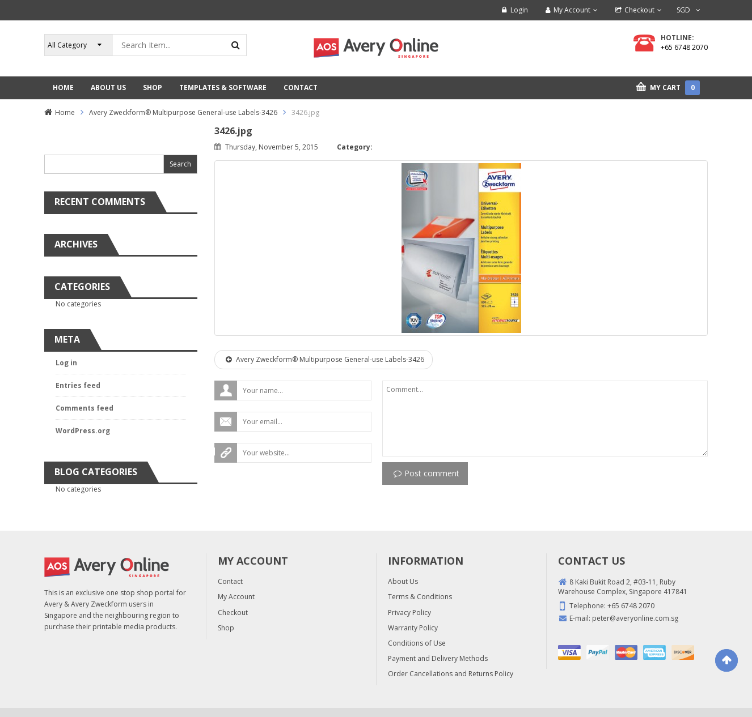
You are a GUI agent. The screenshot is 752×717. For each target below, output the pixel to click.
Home (65, 112)
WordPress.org (83, 431)
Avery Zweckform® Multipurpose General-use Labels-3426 (183, 112)
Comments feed (84, 408)
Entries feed (78, 385)
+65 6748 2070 (684, 47)
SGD (683, 10)
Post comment (426, 473)
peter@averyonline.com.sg (635, 618)
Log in (66, 363)
